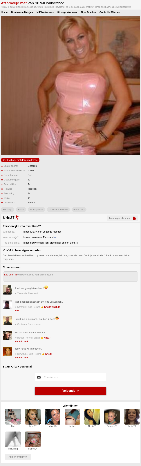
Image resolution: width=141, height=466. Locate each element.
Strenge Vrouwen (67, 12)
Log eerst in (10, 274)
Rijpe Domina (88, 12)
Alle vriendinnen (17, 456)
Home (4, 12)
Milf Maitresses (45, 12)
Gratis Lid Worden (109, 12)
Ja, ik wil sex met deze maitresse (20, 160)
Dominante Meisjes (22, 12)
